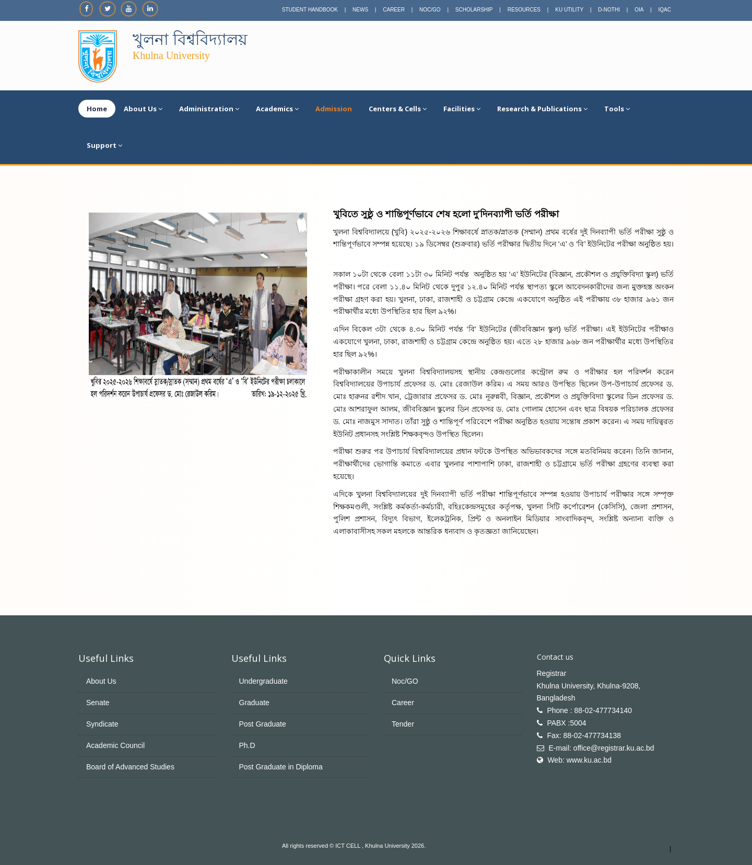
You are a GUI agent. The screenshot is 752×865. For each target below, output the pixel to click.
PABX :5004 (566, 723)
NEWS (360, 10)
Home (97, 108)
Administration (209, 108)
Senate (97, 702)
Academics (277, 108)
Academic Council (115, 745)
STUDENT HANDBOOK (310, 10)
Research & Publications (542, 108)
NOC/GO (430, 10)
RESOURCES (524, 10)
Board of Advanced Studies (130, 767)
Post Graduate (262, 724)
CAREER (394, 10)
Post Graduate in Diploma (281, 767)
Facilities (461, 108)
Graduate (254, 702)
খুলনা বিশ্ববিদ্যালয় (190, 39)
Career (403, 702)
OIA (638, 10)
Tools (617, 108)
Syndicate (102, 724)
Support (104, 145)
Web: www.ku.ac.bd (579, 760)
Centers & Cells (398, 108)
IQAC (665, 10)
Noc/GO (405, 681)
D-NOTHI (609, 10)
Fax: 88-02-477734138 (584, 735)
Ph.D (247, 745)
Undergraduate (263, 681)
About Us (143, 108)
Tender (403, 724)
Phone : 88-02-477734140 (589, 710)
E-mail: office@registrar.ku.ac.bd (601, 748)
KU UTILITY (569, 10)
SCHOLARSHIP (474, 10)
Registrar (552, 673)
